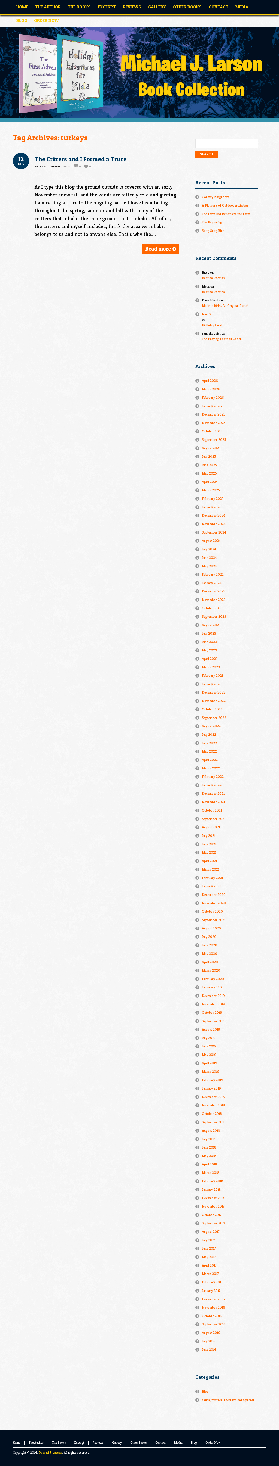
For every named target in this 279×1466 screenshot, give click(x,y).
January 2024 (212, 583)
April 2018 (209, 1164)
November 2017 (213, 1206)
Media (178, 1442)
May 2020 (209, 953)
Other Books (138, 1442)
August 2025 (211, 448)
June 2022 (209, 743)
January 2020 (212, 987)
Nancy (206, 314)
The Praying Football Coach (222, 338)
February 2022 (213, 776)
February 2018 (212, 1181)
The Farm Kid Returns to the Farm (226, 213)
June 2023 (209, 642)
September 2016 (214, 1324)
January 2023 (212, 684)
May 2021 (209, 852)
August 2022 (211, 726)
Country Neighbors (215, 197)
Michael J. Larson (50, 1453)
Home (16, 1442)
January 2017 (211, 1290)
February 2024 (213, 574)
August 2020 (211, 928)
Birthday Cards (213, 325)
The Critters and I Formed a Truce (81, 159)
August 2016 (211, 1332)
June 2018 (209, 1147)
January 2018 (211, 1189)
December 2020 (214, 894)
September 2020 (214, 920)
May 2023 (209, 650)
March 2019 (210, 1071)
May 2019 (209, 1054)
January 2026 (212, 406)
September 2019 (214, 1021)
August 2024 (211, 540)
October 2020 (212, 911)
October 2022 (212, 709)
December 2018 (213, 1096)
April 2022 (210, 759)
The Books (59, 1442)
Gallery (117, 1442)
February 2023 (213, 675)
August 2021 (211, 827)
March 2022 (211, 768)
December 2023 (213, 591)
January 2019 (211, 1088)
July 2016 (209, 1341)
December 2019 (213, 995)
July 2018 (209, 1139)
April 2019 (209, 1063)
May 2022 (209, 751)
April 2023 (210, 658)
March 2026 (211, 389)
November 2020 (214, 903)
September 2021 (213, 818)
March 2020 (211, 970)
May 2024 (209, 566)
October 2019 (212, 1012)
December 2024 (213, 515)
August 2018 (211, 1130)
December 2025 (213, 414)
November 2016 (213, 1307)
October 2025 (212, 431)
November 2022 (214, 700)
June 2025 (209, 465)
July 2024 (209, 549)
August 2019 (211, 1029)
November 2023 (214, 599)
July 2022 (209, 734)
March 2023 (211, 667)
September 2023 (214, 616)
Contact (160, 1442)
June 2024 (209, 557)
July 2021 (208, 835)
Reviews (98, 1442)
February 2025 (213, 498)
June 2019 (209, 1046)
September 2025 (214, 439)
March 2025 (211, 490)
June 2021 (209, 844)
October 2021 (212, 810)
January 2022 (212, 785)
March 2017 (210, 1273)
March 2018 (210, 1172)
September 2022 (214, 717)
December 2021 (213, 793)
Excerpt (79, 1442)
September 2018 (214, 1122)
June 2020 (209, 945)
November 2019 (213, 1004)
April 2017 (209, 1265)
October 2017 (212, 1214)
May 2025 (209, 473)
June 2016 (209, 1349)
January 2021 (211, 886)
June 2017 (209, 1248)
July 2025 (209, 456)
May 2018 (209, 1155)
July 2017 (208, 1240)
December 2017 (213, 1198)
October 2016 (212, 1316)
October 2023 (212, 608)
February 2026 (213, 397)
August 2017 (211, 1231)
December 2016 (213, 1299)
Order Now (212, 1442)
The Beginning (212, 222)
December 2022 (213, 692)
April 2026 (210, 380)
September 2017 (213, 1223)
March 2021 (210, 869)
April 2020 (210, 962)
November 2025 (214, 422)
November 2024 (214, 524)
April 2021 (209, 861)
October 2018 (212, 1113)
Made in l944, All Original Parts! (225, 305)
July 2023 (209, 633)
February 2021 (212, 877)
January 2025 (212, 507)
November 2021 (213, 802)
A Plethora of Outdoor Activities (225, 205)
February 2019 (212, 1080)
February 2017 (212, 1282)
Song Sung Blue (213, 230)
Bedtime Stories (213, 278)
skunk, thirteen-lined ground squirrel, (228, 1400)
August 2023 (211, 625)
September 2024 (214, 532)
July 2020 (209, 936)
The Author (36, 1442)
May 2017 (209, 1257)
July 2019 (209, 1037)
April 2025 (210, 481)
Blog (67, 166)
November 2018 (213, 1105)
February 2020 (213, 979)
